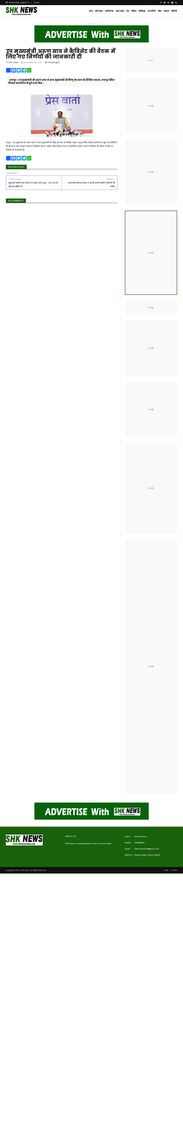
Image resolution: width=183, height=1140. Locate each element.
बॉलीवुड (142, 11)
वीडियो (174, 11)
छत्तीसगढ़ (109, 11)
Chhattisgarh (54, 62)
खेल (160, 11)
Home (36, 2)
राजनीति (152, 11)
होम (91, 11)
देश (127, 11)
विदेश (134, 11)
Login (166, 870)
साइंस (166, 11)
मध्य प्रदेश (120, 11)
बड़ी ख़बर (99, 11)
